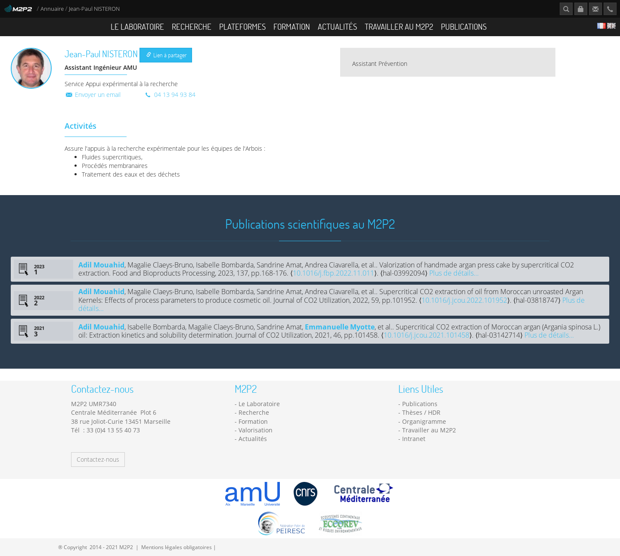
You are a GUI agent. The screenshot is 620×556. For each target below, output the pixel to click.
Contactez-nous (98, 459)
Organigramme (424, 421)
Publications (464, 26)
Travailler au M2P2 (399, 26)
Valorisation (256, 430)
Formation (291, 26)
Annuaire (52, 8)
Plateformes (242, 26)
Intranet (413, 439)
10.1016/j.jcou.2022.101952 (464, 300)
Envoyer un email (93, 94)
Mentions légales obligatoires (176, 547)
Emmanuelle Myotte (340, 327)
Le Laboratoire (137, 26)
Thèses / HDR (421, 412)
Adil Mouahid (101, 265)
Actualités (337, 26)
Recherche (191, 26)
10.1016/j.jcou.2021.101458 (426, 335)
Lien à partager (166, 55)
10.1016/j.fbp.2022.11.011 (333, 273)
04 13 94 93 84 (169, 94)
